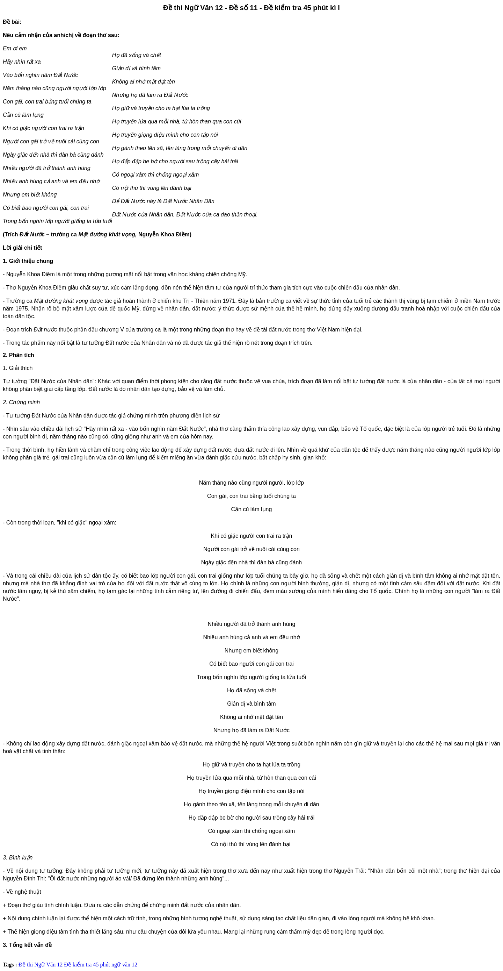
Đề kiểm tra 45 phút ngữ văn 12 (100, 965)
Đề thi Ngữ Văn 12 (41, 965)
